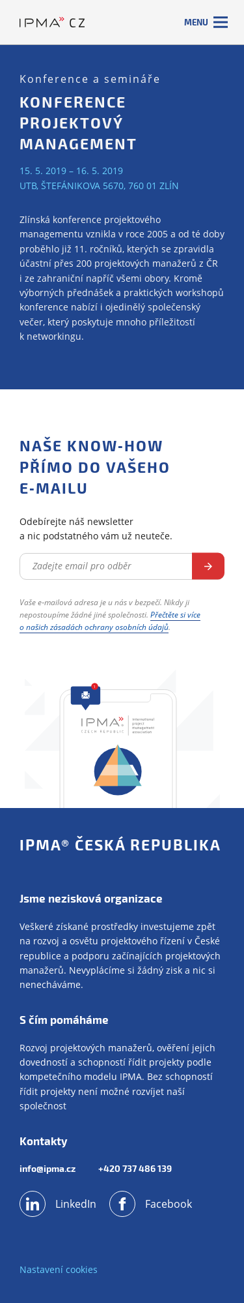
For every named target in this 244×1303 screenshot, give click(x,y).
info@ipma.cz (47, 1168)
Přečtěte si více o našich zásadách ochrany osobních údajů (110, 621)
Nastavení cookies (59, 1269)
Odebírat (208, 566)
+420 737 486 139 (135, 1168)
